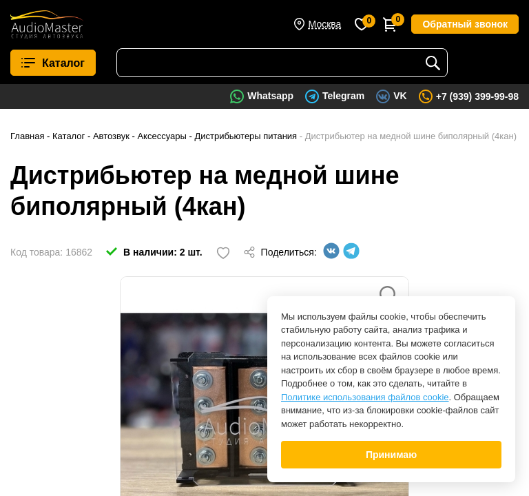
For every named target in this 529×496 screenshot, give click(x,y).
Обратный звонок (465, 24)
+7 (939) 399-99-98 (477, 96)
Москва (325, 24)
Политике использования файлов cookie (365, 397)
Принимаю (391, 454)
